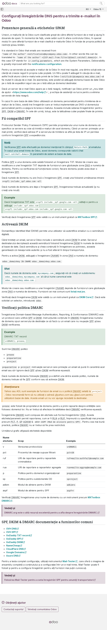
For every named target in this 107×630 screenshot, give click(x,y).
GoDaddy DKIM (14, 542)
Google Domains (15, 552)
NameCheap (13, 545)
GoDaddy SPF (13, 538)
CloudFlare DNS (15, 549)
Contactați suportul (13, 609)
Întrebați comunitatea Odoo (42, 609)
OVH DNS (11, 528)
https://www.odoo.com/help (28, 92)
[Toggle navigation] (2, 9)
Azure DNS (12, 555)
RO (87, 9)
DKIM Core (85, 297)
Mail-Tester (69, 561)
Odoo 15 (97, 9)
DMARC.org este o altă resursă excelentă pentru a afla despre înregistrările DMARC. (50, 512)
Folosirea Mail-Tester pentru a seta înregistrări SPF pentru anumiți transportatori (48, 579)
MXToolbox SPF (86, 217)
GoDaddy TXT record (18, 535)
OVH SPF (11, 532)
